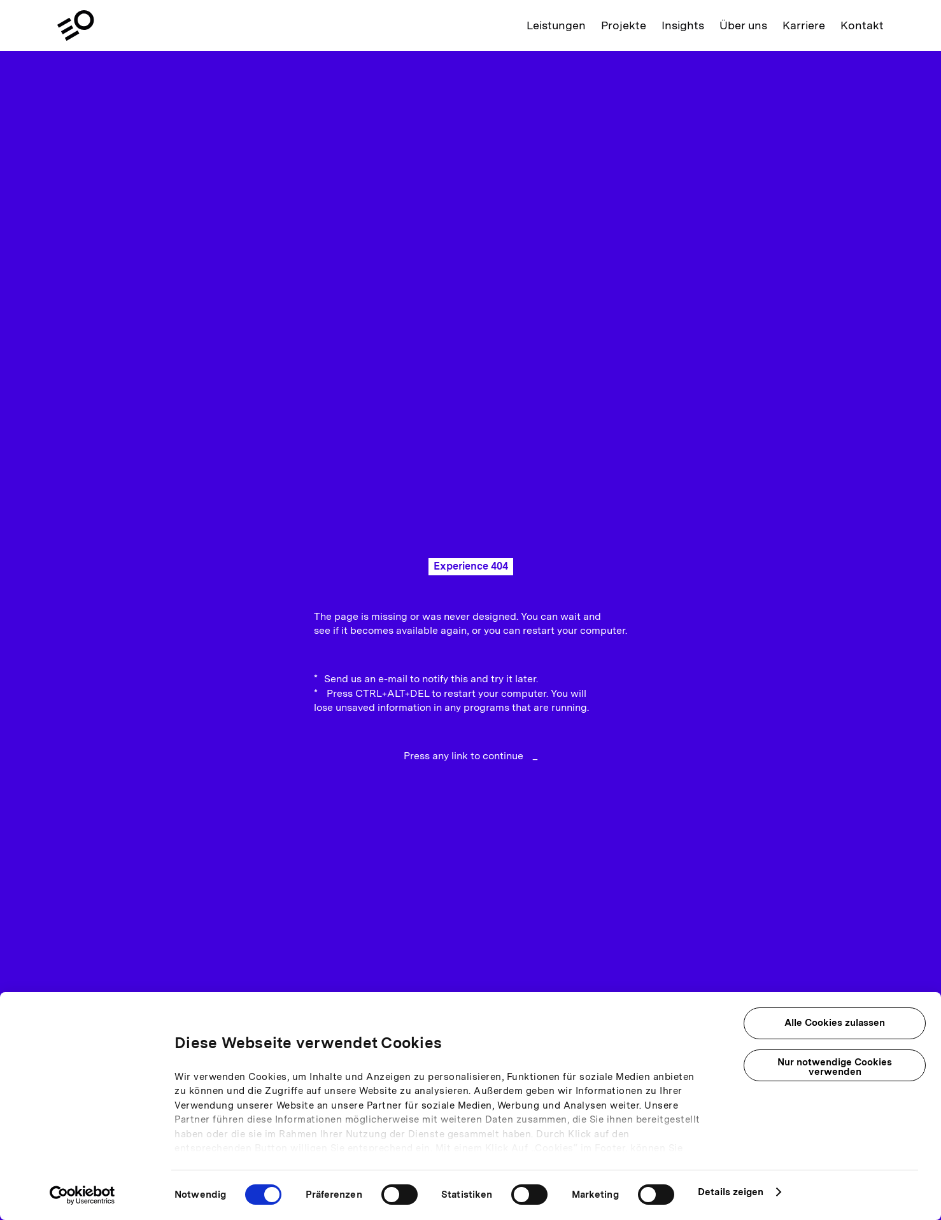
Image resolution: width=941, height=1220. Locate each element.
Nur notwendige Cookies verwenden (834, 1066)
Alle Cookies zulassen (834, 1022)
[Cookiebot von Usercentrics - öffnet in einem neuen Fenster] (82, 1195)
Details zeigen (730, 1192)
